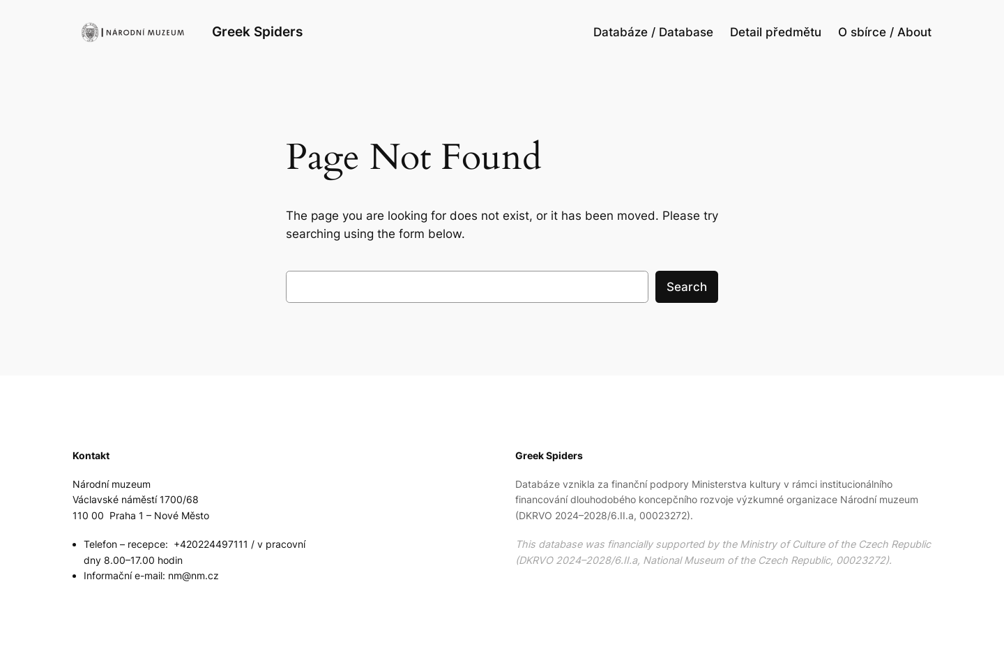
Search (687, 287)
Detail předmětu (775, 32)
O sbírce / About (884, 32)
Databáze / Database (653, 32)
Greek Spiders (257, 31)
